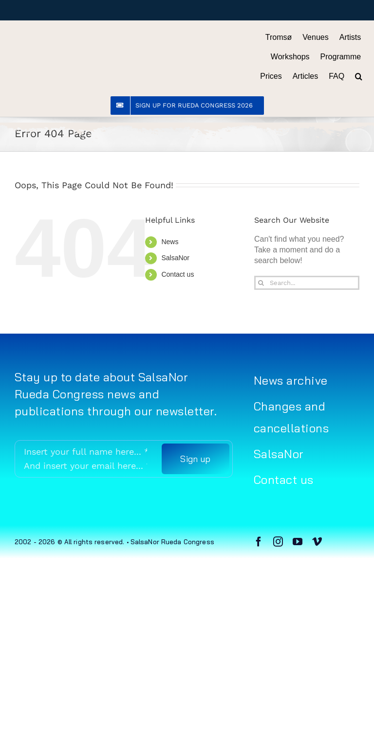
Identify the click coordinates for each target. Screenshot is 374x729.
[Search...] (306, 283)
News (169, 242)
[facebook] (258, 542)
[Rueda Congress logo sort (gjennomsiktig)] (72, 38)
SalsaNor (175, 258)
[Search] (261, 283)
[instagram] (278, 542)
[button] (358, 76)
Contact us (177, 274)
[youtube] (297, 542)
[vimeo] (317, 542)
